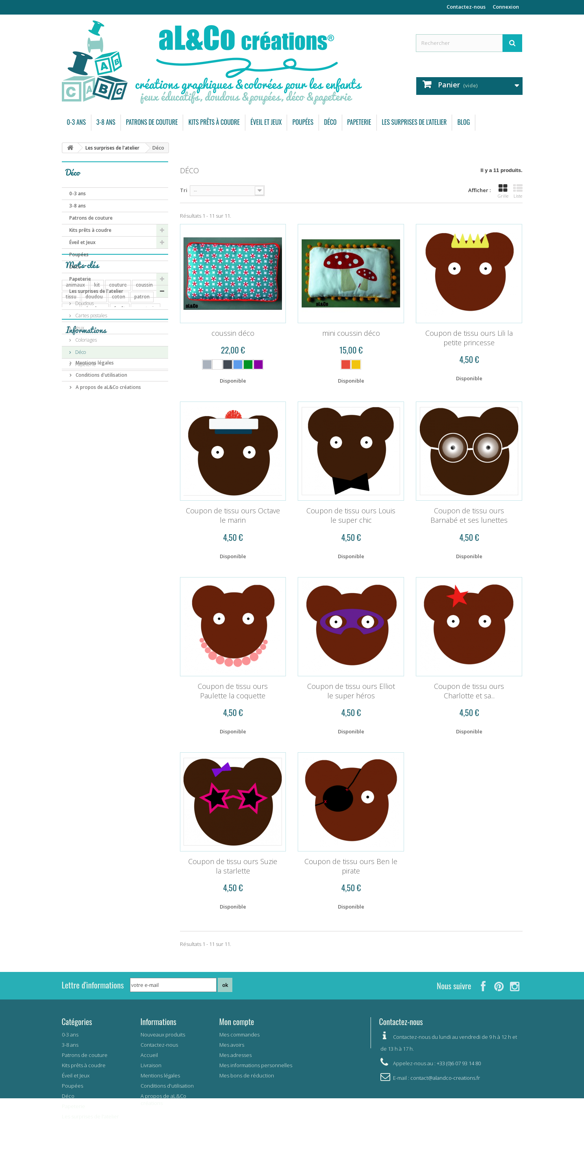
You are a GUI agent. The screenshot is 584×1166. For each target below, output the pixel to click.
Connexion (506, 6)
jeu (144, 460)
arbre (72, 496)
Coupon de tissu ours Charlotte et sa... (469, 690)
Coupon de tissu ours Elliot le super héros (351, 690)
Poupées (302, 122)
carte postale (134, 449)
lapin (144, 484)
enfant (120, 472)
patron (142, 425)
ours (71, 437)
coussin (144, 413)
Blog (463, 122)
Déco (330, 122)
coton (118, 425)
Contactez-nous (466, 6)
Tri (183, 190)
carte (72, 484)
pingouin (120, 484)
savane (96, 472)
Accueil (149, 1055)
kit (97, 413)
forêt (120, 437)
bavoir (94, 484)
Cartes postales (90, 315)
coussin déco (232, 333)
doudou (94, 425)
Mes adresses (235, 1055)
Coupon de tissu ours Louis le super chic (350, 515)
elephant (97, 496)
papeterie (145, 437)
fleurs (72, 472)
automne (76, 460)
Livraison (85, 543)
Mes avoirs (231, 1044)
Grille (503, 191)
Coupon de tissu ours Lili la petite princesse (469, 337)
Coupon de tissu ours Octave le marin (233, 515)
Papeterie (359, 122)
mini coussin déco (351, 333)
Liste (518, 191)
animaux (75, 413)
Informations (86, 526)
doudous (95, 437)
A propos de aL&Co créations (107, 580)
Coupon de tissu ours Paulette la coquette (233, 690)
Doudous (84, 303)
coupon (103, 460)
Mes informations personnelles (255, 1065)
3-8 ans (105, 122)
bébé (126, 460)
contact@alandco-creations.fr (445, 1077)
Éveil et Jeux (266, 122)
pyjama (102, 449)
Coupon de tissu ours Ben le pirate (350, 866)
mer (120, 496)
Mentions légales (94, 555)
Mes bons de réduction (246, 1075)
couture (118, 413)
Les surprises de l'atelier (414, 122)
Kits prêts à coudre (213, 122)
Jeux (79, 327)
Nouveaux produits (163, 1034)
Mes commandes (239, 1034)
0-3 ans (76, 122)
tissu (71, 425)
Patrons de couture (152, 122)
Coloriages (85, 340)
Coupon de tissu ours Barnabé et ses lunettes (469, 515)
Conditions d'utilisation (100, 567)
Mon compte (236, 1021)
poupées (75, 449)
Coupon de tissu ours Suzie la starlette (232, 866)
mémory (146, 472)
